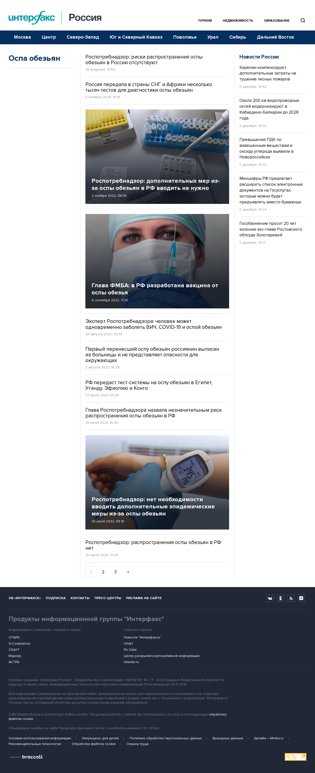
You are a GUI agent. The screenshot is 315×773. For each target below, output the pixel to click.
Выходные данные (228, 738)
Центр (49, 37)
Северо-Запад (83, 37)
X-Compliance (19, 643)
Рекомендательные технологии (35, 744)
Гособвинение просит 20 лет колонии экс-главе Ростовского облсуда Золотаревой (270, 229)
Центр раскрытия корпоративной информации (162, 656)
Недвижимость (238, 20)
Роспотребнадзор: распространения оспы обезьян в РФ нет (153, 545)
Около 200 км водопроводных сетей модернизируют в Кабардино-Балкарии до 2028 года (269, 109)
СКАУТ (14, 650)
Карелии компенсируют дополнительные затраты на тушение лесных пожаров (267, 73)
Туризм (205, 20)
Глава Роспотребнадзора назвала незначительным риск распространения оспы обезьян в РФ (153, 413)
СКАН (128, 643)
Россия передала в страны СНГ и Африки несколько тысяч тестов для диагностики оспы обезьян (148, 87)
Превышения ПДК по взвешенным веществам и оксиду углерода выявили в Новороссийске (266, 148)
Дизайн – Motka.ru (269, 738)
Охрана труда (137, 744)
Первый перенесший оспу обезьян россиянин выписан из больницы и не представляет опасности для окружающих (152, 355)
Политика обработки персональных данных (165, 738)
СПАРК (14, 637)
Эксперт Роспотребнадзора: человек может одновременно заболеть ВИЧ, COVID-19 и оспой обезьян (153, 324)
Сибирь (237, 37)
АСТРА (14, 662)
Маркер (15, 656)
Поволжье (185, 37)
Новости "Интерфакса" (142, 637)
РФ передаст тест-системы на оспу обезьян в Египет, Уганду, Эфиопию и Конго (148, 385)
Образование (276, 20)
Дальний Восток (275, 37)
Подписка (56, 598)
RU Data (130, 650)
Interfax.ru (131, 662)
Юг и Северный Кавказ (136, 37)
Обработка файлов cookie (94, 744)
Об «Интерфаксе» (25, 598)
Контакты (80, 598)
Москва (22, 37)
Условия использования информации (40, 738)
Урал (213, 37)
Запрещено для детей (100, 738)
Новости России (259, 57)
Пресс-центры (107, 598)
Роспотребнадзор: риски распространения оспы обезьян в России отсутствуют (144, 60)
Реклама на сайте (143, 598)
